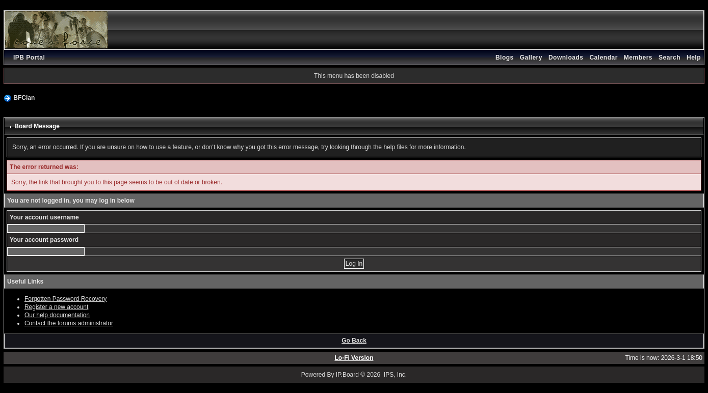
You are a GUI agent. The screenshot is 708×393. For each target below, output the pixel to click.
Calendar (603, 57)
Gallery (531, 57)
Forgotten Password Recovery (65, 298)
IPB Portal (29, 57)
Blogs (504, 57)
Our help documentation (57, 315)
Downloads (566, 57)
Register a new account (56, 307)
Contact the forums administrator (68, 323)
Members (638, 57)
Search (669, 57)
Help (694, 57)
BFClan (24, 97)
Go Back (354, 340)
